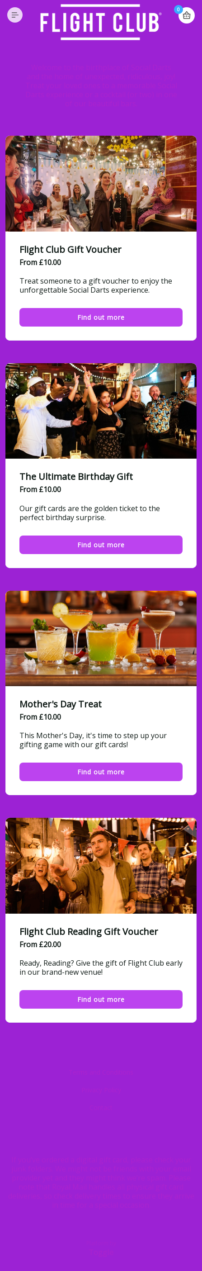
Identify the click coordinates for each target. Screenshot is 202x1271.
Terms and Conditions (101, 1072)
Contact (101, 1107)
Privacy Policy (101, 1090)
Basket (187, 11)
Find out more (101, 317)
